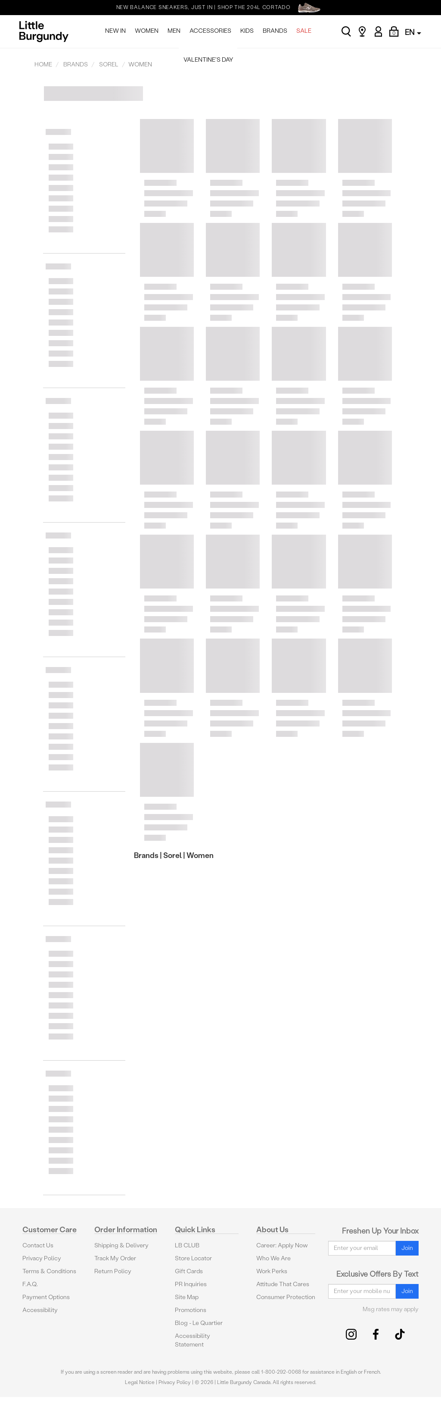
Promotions (190, 1310)
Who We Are (273, 1258)
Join (407, 1248)
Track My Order (115, 1258)
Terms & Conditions (49, 1271)
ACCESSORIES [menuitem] (210, 30)
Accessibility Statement (192, 1340)
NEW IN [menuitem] (115, 30)
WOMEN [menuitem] (146, 30)
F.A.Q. (30, 1284)
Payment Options (46, 1297)
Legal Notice (140, 1382)
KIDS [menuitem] (247, 30)
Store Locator (193, 1258)
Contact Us (37, 1245)
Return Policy (112, 1271)
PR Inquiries (191, 1284)
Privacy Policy (41, 1258)
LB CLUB (187, 1245)
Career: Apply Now (282, 1245)
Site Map (187, 1297)
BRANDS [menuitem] (275, 30)
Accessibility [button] (40, 1310)
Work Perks (271, 1271)
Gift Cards (189, 1271)
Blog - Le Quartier (199, 1323)
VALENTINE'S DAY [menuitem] (208, 59)
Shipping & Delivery (121, 1245)
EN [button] (413, 32)
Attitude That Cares (282, 1284)
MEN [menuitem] (174, 30)
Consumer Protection (285, 1297)
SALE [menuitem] (303, 30)
